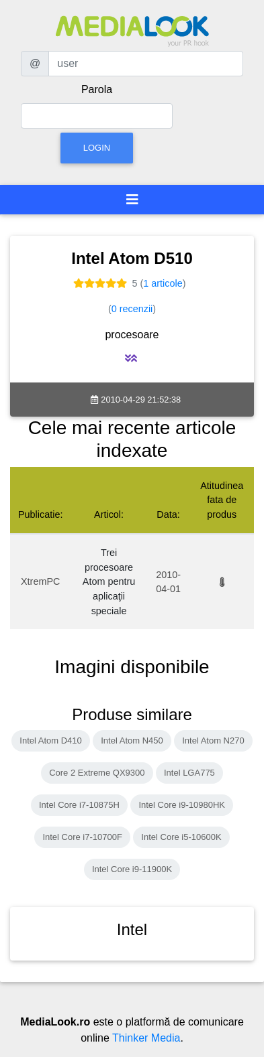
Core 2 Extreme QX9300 (96, 773)
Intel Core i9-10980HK (181, 805)
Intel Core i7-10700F (82, 837)
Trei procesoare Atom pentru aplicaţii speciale (109, 581)
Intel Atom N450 (132, 740)
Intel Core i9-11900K (132, 869)
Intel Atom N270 (213, 740)
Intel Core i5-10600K (181, 837)
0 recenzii (132, 308)
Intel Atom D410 (50, 740)
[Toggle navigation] (132, 199)
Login (96, 148)
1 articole (162, 283)
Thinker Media (146, 1038)
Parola (96, 89)
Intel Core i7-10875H (79, 805)
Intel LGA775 (189, 773)
